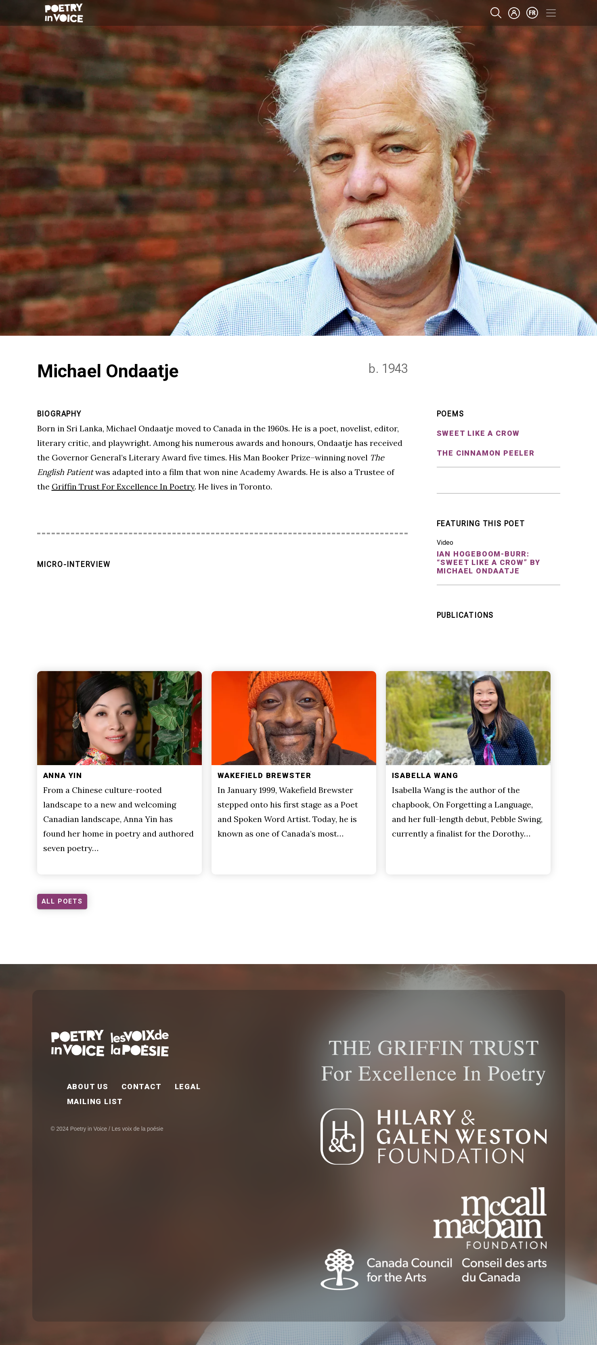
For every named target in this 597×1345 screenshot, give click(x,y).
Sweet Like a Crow (478, 433)
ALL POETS (62, 901)
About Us (88, 1086)
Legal (188, 1086)
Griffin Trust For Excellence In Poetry (123, 486)
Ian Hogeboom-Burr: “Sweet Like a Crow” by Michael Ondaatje (489, 562)
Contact (141, 1086)
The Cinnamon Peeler (486, 453)
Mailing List (95, 1101)
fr (532, 13)
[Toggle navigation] (551, 13)
